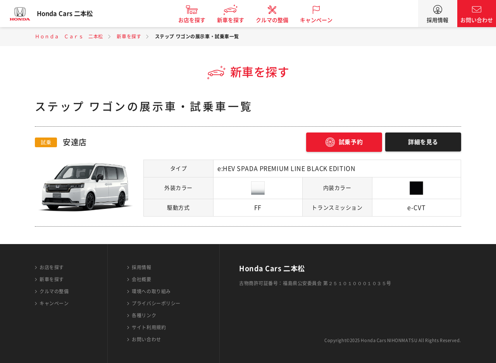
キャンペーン (323, 20)
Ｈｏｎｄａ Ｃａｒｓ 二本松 (69, 36)
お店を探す (198, 20)
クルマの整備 (279, 20)
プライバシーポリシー (156, 303)
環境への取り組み (151, 291)
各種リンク (144, 315)
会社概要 (141, 279)
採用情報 (437, 20)
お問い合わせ (476, 20)
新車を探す (237, 20)
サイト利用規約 (149, 327)
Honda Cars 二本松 (72, 13)
